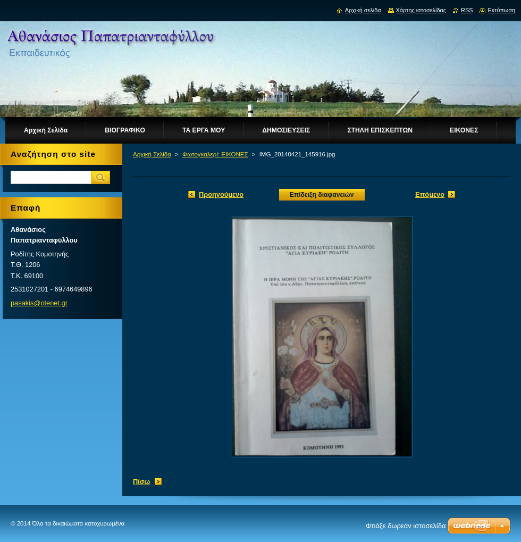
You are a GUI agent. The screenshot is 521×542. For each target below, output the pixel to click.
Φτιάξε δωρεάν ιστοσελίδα (406, 526)
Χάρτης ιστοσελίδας (421, 10)
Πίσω (141, 482)
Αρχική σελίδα (363, 10)
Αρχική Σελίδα (152, 154)
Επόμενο (429, 194)
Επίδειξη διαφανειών (322, 194)
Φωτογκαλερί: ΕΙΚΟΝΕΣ (215, 154)
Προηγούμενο (221, 194)
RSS (467, 10)
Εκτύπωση (501, 10)
